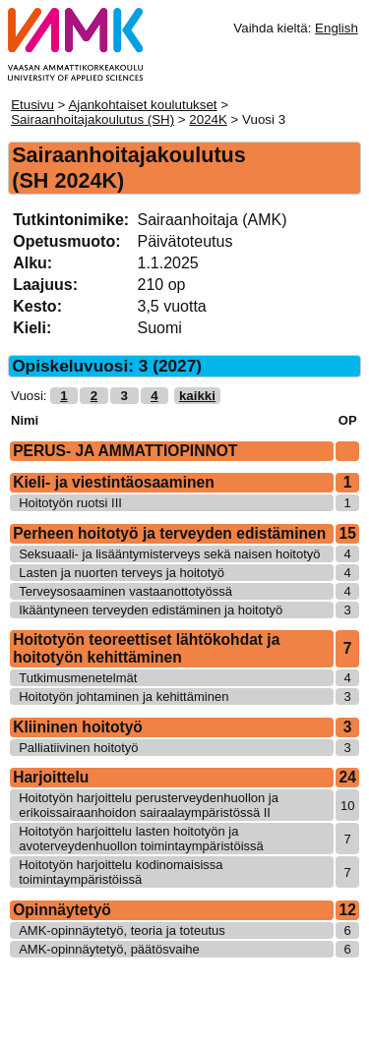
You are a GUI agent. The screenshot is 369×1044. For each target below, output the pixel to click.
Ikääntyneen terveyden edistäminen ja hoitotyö (150, 610)
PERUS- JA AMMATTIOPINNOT (125, 450)
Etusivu (32, 104)
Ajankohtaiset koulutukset (142, 104)
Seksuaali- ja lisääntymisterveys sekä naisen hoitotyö (169, 554)
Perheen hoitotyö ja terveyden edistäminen (169, 533)
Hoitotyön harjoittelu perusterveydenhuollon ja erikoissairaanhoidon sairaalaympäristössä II (148, 805)
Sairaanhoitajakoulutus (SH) (92, 119)
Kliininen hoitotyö (78, 727)
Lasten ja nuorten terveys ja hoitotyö (121, 572)
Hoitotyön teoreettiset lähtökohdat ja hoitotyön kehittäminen (146, 648)
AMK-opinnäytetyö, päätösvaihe (109, 949)
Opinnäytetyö (62, 909)
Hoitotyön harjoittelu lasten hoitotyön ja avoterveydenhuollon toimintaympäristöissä (141, 838)
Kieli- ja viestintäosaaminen (114, 482)
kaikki (197, 395)
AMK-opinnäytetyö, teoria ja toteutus (122, 930)
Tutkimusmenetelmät (78, 677)
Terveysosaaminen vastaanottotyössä (125, 591)
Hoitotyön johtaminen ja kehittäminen (123, 696)
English (336, 28)
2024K (208, 119)
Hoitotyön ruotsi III (70, 502)
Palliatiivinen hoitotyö (78, 747)
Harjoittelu (51, 777)
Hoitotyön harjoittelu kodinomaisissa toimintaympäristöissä (120, 872)
